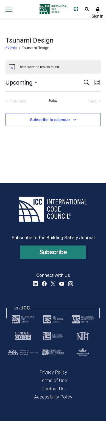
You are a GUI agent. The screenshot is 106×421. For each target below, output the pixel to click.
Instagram (70, 283)
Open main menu (9, 9)
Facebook (44, 283)
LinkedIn (35, 283)
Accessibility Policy (53, 397)
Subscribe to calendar (50, 120)
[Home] (51, 9)
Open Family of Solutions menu (75, 9)
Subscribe (53, 252)
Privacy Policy (53, 372)
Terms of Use (53, 380)
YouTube (61, 283)
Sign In (97, 9)
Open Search (86, 9)
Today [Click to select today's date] (53, 100)
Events (11, 48)
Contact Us (53, 388)
